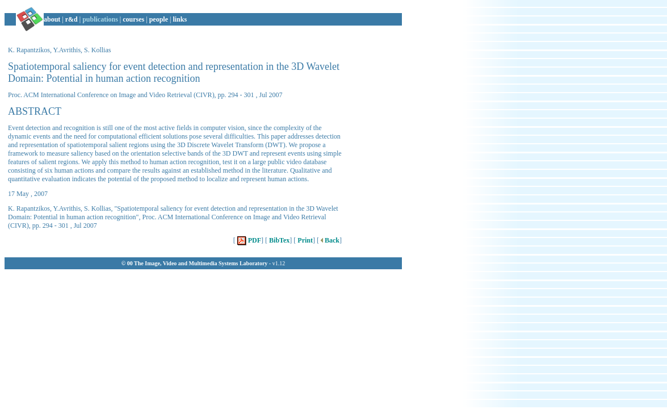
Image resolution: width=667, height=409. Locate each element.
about (52, 19)
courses (133, 19)
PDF (248, 240)
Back (329, 240)
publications (100, 19)
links (180, 19)
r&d (71, 19)
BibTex (278, 240)
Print (304, 240)
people (158, 19)
